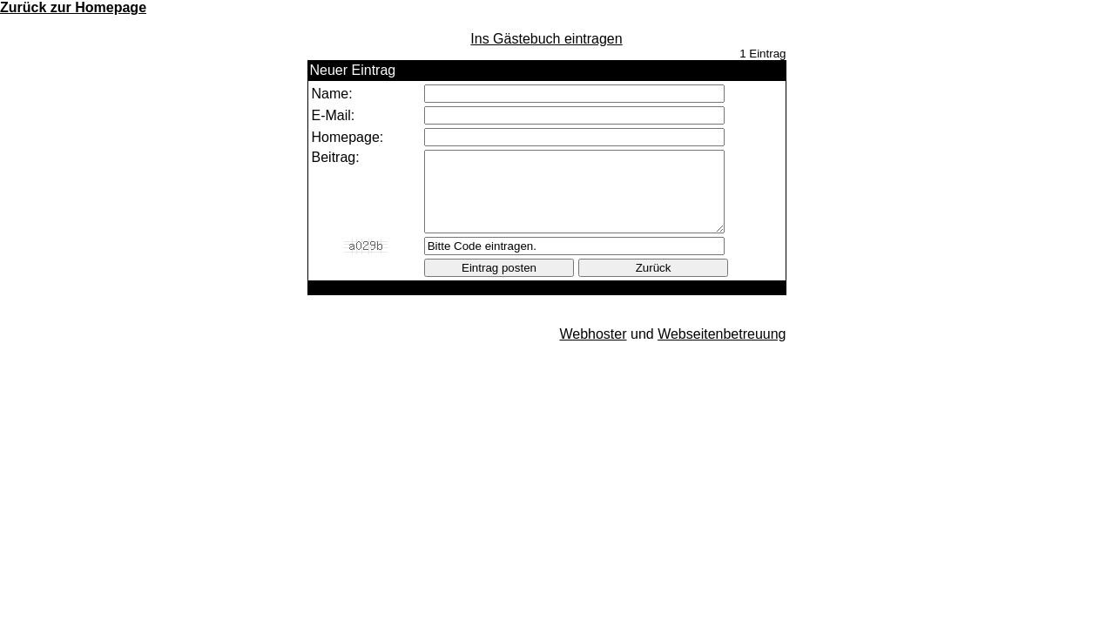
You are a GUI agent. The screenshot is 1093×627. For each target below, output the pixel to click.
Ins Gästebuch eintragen (546, 38)
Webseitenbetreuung (722, 349)
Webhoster (592, 349)
